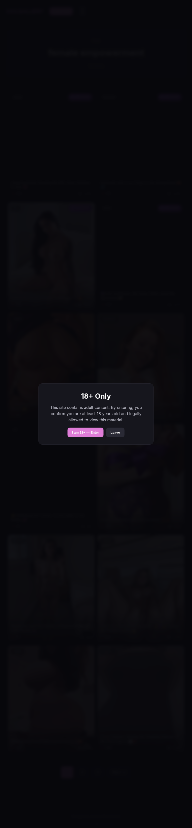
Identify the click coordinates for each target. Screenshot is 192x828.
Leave (115, 432)
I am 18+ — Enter (85, 432)
